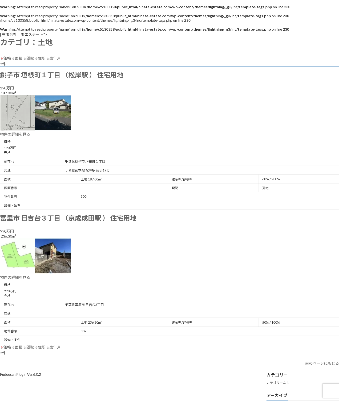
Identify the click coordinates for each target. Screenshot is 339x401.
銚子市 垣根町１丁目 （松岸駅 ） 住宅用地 (61, 75)
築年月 (53, 58)
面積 (17, 58)
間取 (28, 58)
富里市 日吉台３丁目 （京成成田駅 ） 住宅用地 (68, 218)
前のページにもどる (322, 363)
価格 (5, 58)
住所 (40, 58)
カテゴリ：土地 (26, 42)
